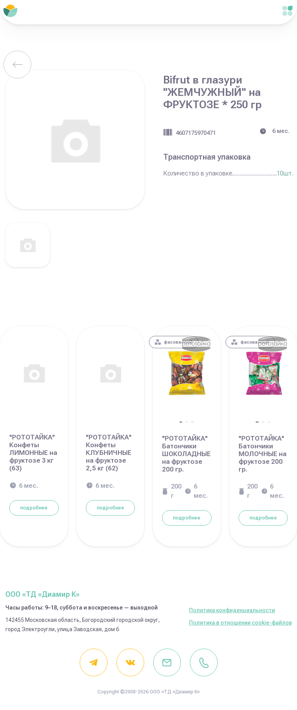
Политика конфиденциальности (232, 610)
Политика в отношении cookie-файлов (240, 623)
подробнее (34, 508)
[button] (180, 422)
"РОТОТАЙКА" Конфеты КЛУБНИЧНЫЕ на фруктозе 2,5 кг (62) (108, 452)
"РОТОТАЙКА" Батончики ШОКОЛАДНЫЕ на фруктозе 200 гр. (186, 453)
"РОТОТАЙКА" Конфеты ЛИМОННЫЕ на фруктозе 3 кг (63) (33, 452)
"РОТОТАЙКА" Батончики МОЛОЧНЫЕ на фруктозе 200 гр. (263, 453)
